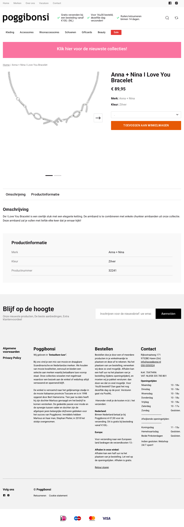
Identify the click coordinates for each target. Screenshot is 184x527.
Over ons (30, 3)
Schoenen (70, 32)
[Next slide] (98, 118)
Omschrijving (16, 194)
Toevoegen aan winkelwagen (146, 125)
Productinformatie (46, 194)
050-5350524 (148, 366)
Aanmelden (168, 314)
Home (6, 3)
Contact (57, 3)
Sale (116, 32)
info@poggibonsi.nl (151, 362)
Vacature (44, 3)
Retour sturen (102, 468)
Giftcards (87, 32)
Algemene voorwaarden (11, 350)
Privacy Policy (12, 358)
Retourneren (40, 496)
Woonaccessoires (49, 32)
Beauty (101, 32)
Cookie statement (58, 496)
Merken (17, 3)
